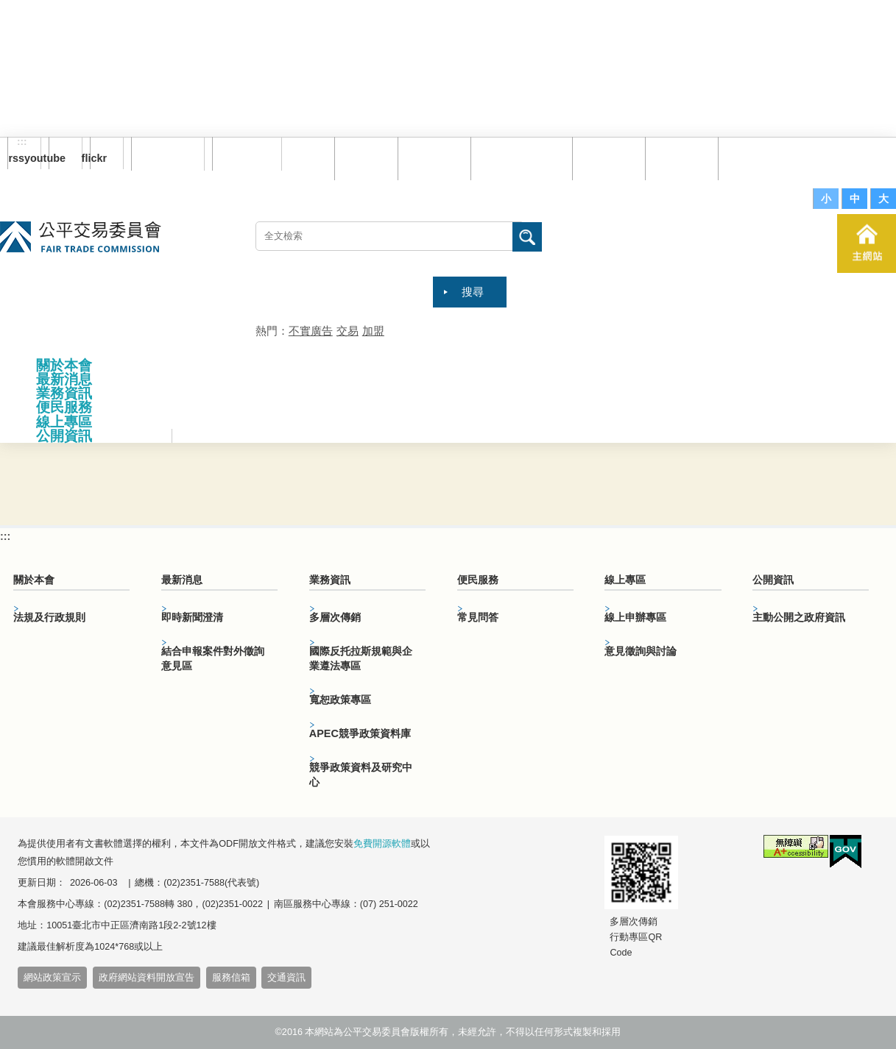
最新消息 (64, 379)
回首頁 (362, 157)
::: (22, 142)
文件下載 (678, 157)
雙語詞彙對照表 (517, 157)
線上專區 (64, 422)
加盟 (373, 330)
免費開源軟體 (382, 844)
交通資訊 (286, 977)
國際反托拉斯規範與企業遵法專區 (360, 658)
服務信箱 (751, 157)
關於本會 (64, 365)
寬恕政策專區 (340, 699)
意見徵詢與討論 (640, 651)
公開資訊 (64, 436)
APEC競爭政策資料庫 (360, 733)
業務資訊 (64, 393)
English (242, 154)
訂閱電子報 (168, 154)
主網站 (866, 243)
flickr (98, 158)
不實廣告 (311, 330)
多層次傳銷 (335, 617)
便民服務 (64, 407)
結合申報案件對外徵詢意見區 (212, 658)
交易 (347, 330)
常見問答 (605, 157)
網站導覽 (431, 157)
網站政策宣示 (52, 977)
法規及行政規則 (49, 617)
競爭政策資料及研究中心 (360, 774)
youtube (57, 158)
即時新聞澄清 (192, 617)
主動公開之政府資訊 (798, 617)
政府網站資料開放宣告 (146, 977)
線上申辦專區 (635, 617)
